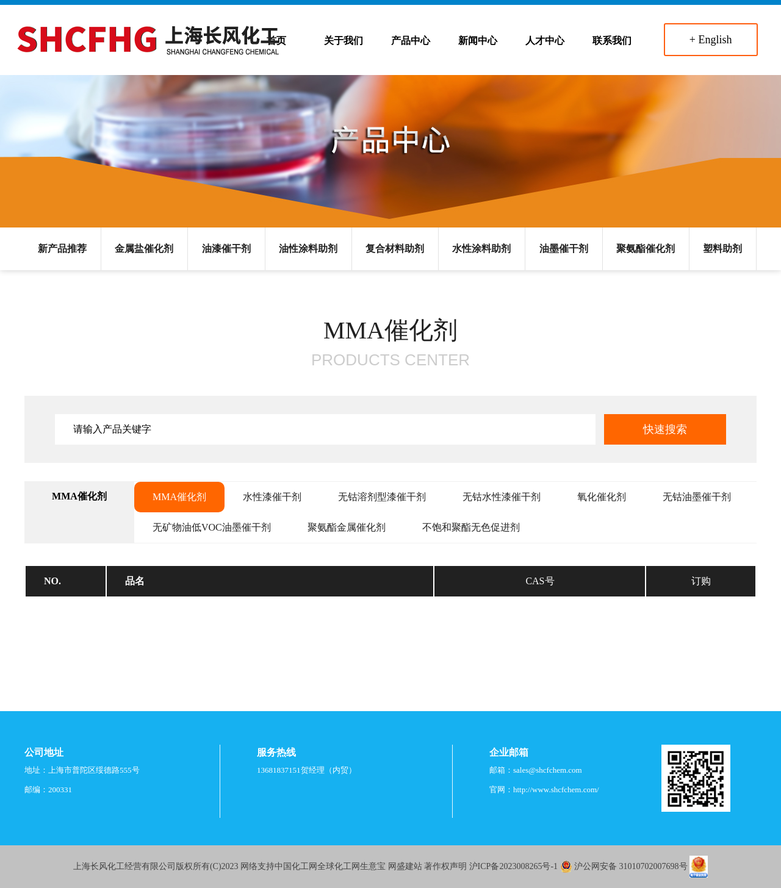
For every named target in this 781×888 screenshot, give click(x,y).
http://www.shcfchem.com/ (556, 789)
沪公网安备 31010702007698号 (631, 866)
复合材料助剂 (394, 248)
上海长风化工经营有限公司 (124, 866)
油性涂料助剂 (308, 248)
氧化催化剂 (601, 497)
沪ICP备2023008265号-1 (513, 866)
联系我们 (612, 40)
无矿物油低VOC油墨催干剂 (212, 527)
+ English (710, 40)
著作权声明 (445, 866)
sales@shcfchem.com (547, 770)
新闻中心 (477, 40)
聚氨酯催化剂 (645, 248)
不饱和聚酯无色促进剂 (471, 527)
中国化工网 (296, 866)
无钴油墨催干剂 (697, 497)
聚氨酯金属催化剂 (347, 527)
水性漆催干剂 (272, 497)
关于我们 (343, 40)
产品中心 (410, 40)
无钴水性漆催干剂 (501, 497)
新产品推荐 (62, 248)
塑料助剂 (722, 248)
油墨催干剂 (563, 248)
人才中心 (544, 40)
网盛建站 (405, 866)
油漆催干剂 (226, 248)
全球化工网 (338, 866)
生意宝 (373, 866)
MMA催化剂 (179, 497)
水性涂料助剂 (481, 248)
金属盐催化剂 (144, 248)
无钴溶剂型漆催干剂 (382, 497)
